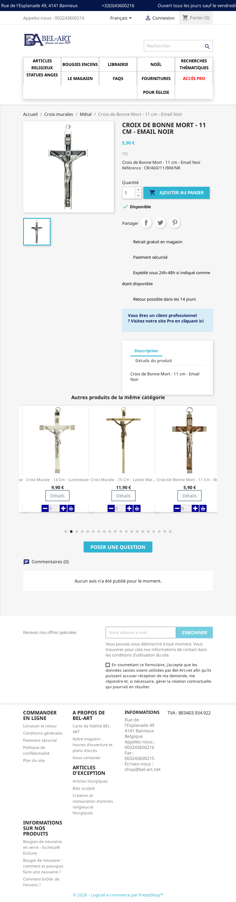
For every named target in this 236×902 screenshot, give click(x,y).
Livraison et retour (40, 725)
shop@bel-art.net (143, 769)
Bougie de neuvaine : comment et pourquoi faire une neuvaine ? (43, 866)
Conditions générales (42, 733)
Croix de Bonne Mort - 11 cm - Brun (190, 479)
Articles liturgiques (90, 781)
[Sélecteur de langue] (122, 18)
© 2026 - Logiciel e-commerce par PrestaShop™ (118, 895)
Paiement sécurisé (40, 740)
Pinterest (174, 222)
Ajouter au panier (176, 192)
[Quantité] (128, 193)
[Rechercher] (178, 46)
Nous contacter (87, 757)
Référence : (132, 167)
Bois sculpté (84, 788)
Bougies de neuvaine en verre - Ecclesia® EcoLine (42, 847)
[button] (66, 531)
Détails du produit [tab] (153, 360)
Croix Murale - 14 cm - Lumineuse (57, 479)
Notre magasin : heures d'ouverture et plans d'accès (92, 744)
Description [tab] (146, 350)
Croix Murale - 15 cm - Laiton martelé (123, 479)
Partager (146, 222)
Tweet (160, 222)
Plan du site (34, 760)
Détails (57, 496)
